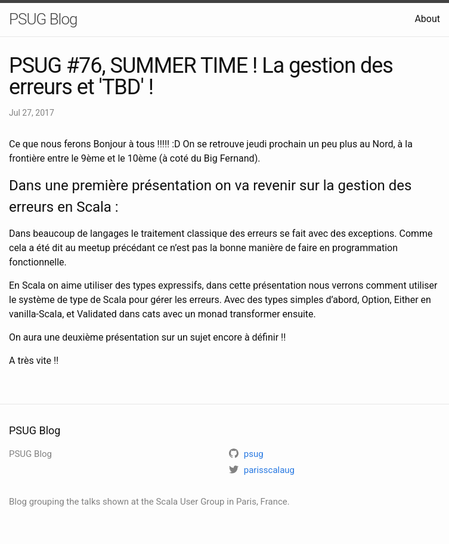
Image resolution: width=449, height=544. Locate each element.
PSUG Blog (43, 19)
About (427, 18)
